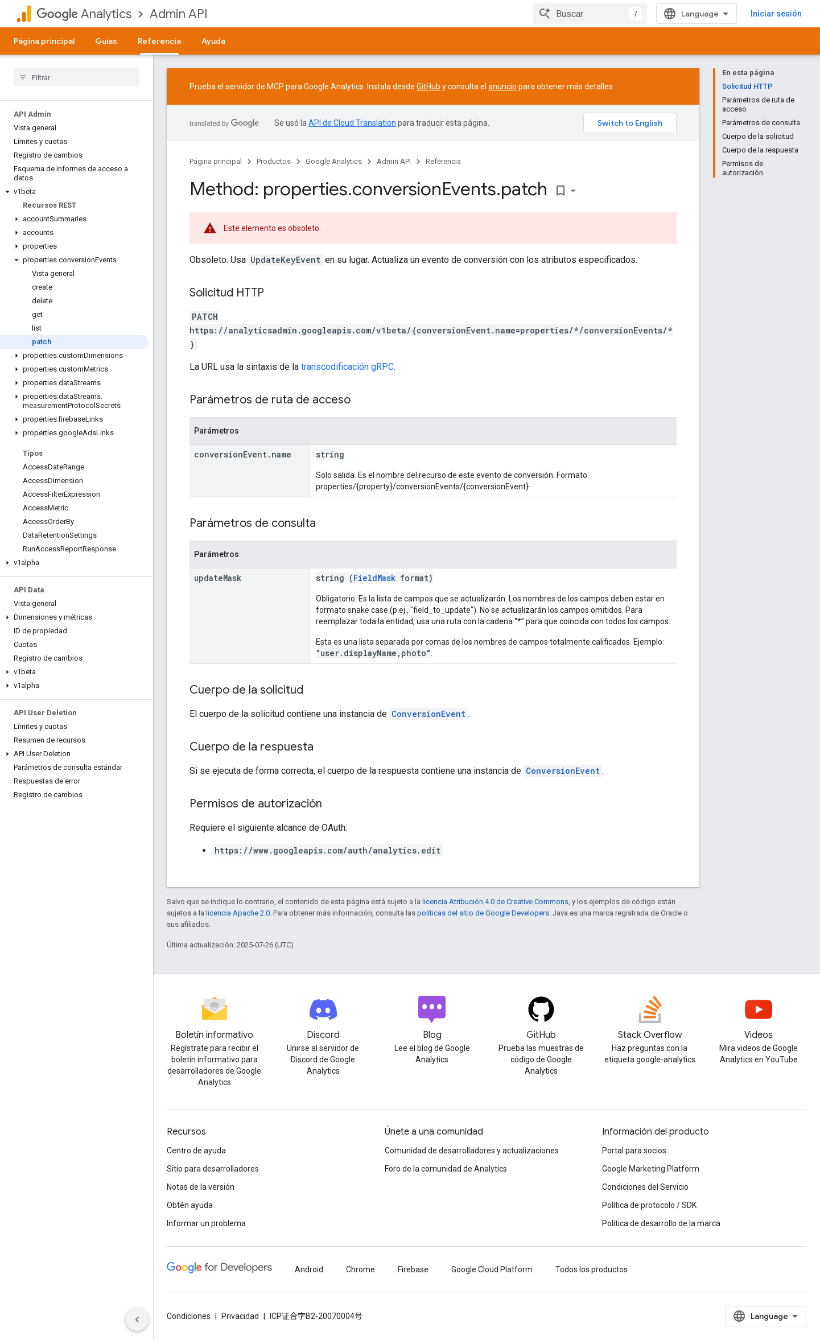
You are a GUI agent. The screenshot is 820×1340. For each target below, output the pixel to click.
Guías (106, 41)
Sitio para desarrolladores (213, 1168)
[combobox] (590, 13)
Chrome (360, 1269)
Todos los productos (591, 1269)
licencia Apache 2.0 (238, 913)
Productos (274, 161)
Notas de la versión (200, 1186)
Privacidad (240, 1316)
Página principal (44, 41)
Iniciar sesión (776, 13)
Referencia (443, 161)
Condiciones (189, 1316)
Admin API (179, 14)
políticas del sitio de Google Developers (483, 913)
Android (309, 1269)
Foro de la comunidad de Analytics (446, 1168)
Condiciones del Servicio (645, 1186)
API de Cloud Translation (352, 122)
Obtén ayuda (190, 1205)
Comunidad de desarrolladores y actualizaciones (472, 1150)
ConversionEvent (428, 713)
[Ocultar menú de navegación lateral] (137, 1319)
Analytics (83, 14)
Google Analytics (334, 161)
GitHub (428, 86)
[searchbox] (76, 77)
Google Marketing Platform (650, 1168)
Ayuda (213, 41)
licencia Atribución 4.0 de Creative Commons (495, 901)
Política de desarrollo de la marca (661, 1223)
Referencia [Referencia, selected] (159, 41)
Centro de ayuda (196, 1150)
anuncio (502, 86)
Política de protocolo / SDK (649, 1205)
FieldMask (374, 577)
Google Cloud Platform (492, 1269)
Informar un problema (206, 1223)
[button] (74, 192)
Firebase (413, 1269)
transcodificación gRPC (347, 366)
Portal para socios (634, 1150)
